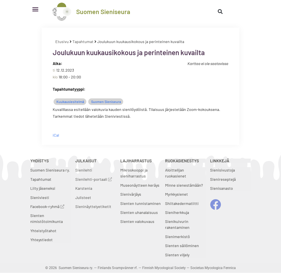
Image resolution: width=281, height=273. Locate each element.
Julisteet (83, 197)
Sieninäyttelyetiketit (93, 206)
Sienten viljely (177, 254)
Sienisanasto (221, 188)
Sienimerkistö (177, 236)
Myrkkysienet (176, 194)
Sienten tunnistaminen (140, 203)
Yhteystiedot (41, 239)
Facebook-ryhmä (47, 206)
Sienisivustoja (222, 170)
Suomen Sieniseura (103, 11)
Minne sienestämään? (184, 185)
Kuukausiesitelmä (70, 101)
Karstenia (83, 188)
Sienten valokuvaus (137, 221)
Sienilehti (83, 170)
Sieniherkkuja (177, 212)
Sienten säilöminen (182, 245)
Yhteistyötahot (43, 230)
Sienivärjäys (130, 194)
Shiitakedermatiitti (182, 203)
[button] (35, 9)
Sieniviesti (40, 197)
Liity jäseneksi (42, 188)
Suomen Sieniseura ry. (50, 170)
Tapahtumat (83, 41)
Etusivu (62, 41)
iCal (56, 135)
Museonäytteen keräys (139, 185)
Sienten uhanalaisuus (139, 212)
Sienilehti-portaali (93, 179)
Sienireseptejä (223, 179)
